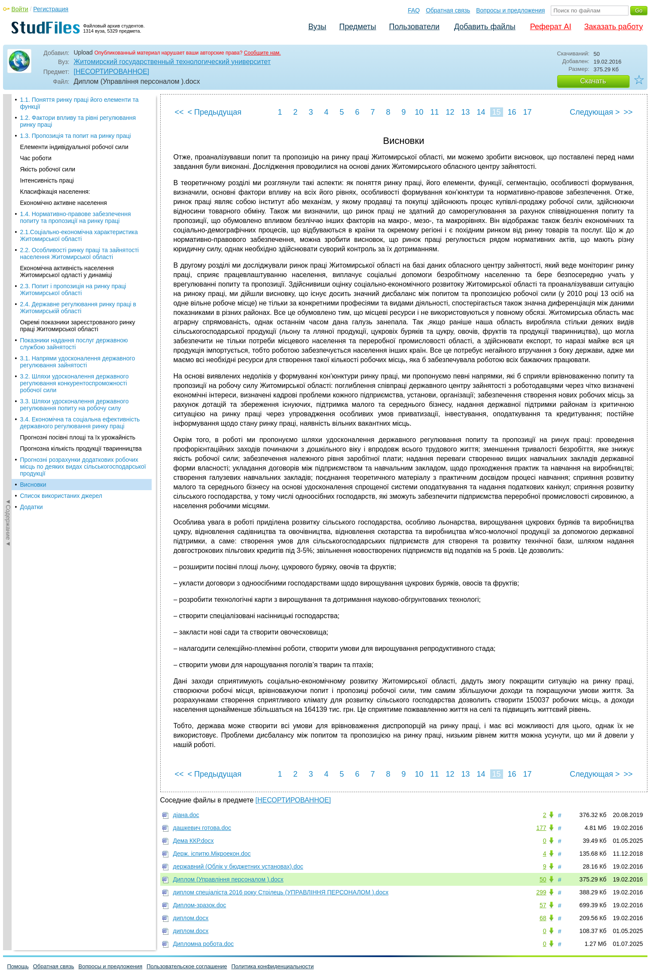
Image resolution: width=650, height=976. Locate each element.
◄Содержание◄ (8, 244)
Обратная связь (448, 10)
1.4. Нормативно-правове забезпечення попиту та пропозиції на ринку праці (75, 100)
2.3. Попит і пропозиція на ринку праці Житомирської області (73, 172)
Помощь (18, 966)
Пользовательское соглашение (186, 966)
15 (496, 112)
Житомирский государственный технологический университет (172, 61)
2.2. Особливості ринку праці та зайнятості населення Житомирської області (79, 136)
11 (434, 112)
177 (541, 827)
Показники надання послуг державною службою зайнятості (74, 226)
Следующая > (594, 112)
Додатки (31, 389)
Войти (20, 9)
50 (543, 879)
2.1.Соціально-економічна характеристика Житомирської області (79, 118)
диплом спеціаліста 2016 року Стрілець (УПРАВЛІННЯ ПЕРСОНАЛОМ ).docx (281, 892)
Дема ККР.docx (193, 840)
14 (480, 112)
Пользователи (414, 26)
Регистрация (50, 9)
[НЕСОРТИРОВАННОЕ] (112, 71)
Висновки (33, 366)
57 (543, 905)
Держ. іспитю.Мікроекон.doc (212, 853)
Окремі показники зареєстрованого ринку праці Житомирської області (77, 208)
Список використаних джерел (61, 378)
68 (543, 918)
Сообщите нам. (262, 52)
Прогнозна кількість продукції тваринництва (81, 330)
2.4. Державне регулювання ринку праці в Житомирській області (78, 190)
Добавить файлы (485, 26)
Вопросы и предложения (510, 10)
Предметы (357, 26)
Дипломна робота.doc (203, 943)
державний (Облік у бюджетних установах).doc (238, 866)
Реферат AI (550, 26)
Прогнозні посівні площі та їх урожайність (78, 319)
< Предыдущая (215, 112)
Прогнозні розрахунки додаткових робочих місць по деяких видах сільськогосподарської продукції (83, 349)
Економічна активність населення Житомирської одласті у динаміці (67, 154)
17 (527, 112)
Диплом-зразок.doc (199, 905)
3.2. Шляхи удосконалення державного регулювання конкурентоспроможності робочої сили (74, 265)
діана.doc (186, 814)
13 (465, 112)
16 (511, 112)
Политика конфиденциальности (273, 966)
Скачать (593, 81)
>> (627, 112)
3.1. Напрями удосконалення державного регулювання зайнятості (77, 244)
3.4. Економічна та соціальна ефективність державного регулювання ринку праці (80, 305)
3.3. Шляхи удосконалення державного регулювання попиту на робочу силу (74, 287)
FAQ (414, 10)
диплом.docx (191, 918)
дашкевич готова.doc (202, 827)
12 (450, 112)
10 (419, 112)
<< (179, 112)
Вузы (317, 26)
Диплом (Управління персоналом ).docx (228, 879)
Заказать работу (613, 26)
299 (541, 892)
